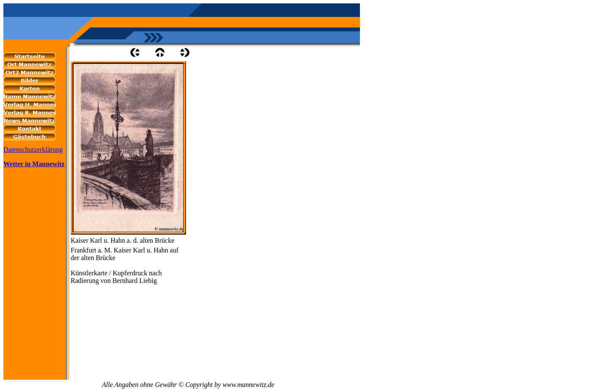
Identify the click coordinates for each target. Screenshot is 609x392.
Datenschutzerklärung (33, 149)
